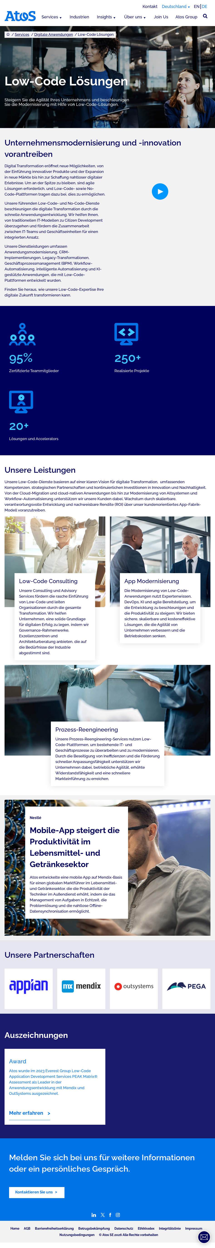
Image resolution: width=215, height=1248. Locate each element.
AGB (27, 1228)
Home (14, 1228)
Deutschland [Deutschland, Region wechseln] (174, 6)
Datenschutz (123, 1228)
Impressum (193, 1228)
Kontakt (150, 6)
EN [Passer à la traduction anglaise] (197, 6)
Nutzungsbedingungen (76, 1235)
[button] (160, 191)
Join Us (161, 17)
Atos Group (186, 17)
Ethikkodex (146, 1228)
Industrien (79, 17)
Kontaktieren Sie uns (34, 1192)
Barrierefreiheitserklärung (54, 1228)
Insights (104, 17)
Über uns (133, 17)
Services (50, 17)
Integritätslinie (170, 1228)
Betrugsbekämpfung (94, 1228)
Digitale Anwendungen (53, 34)
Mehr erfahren (26, 1113)
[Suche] (205, 16)
